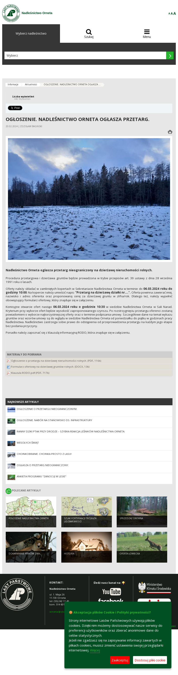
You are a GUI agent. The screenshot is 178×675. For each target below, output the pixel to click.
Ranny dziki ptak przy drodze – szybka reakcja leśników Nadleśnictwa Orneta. (71, 431)
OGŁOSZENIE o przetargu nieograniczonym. (47, 409)
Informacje (13, 84)
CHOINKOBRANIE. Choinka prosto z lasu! (44, 454)
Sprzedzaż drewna (131, 519)
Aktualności (31, 84)
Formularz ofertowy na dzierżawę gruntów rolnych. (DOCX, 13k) (50, 366)
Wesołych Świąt (28, 442)
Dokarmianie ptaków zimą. (25, 554)
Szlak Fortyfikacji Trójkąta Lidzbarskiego (80, 520)
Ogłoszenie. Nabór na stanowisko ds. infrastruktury (54, 420)
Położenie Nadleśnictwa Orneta (29, 519)
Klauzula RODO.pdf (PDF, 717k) (30, 372)
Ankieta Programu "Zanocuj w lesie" (41, 476)
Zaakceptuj (120, 660)
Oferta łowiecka (130, 554)
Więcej (95, 650)
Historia (69, 554)
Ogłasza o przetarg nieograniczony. (43, 465)
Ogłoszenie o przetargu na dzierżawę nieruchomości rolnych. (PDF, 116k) (56, 360)
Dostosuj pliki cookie (150, 660)
